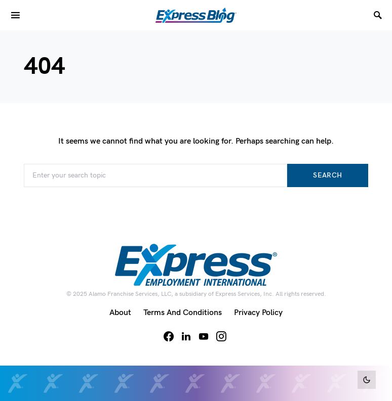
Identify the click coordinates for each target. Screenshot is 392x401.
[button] (367, 380)
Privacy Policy (258, 313)
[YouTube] (204, 336)
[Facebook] (169, 336)
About (120, 313)
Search (327, 175)
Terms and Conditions (182, 313)
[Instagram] (221, 336)
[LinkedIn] (186, 336)
